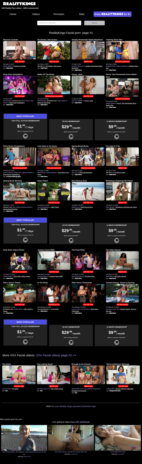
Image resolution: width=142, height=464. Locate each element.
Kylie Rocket (110, 207)
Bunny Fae (17, 172)
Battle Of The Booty (45, 74)
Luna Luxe (83, 389)
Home (13, 14)
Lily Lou (46, 389)
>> (74, 355)
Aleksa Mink (18, 309)
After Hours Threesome (82, 283)
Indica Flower (7, 276)
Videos (36, 14)
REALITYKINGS (19, 4)
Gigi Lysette (62, 101)
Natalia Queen (110, 103)
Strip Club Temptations (13, 74)
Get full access (54, 202)
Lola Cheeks (85, 309)
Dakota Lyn (75, 207)
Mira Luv (74, 172)
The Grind (6, 364)
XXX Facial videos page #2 (54, 355)
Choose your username (53, 96)
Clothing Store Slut (114, 40)
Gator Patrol (42, 181)
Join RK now (19, 96)
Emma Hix (27, 456)
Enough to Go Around (81, 364)
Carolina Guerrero (78, 66)
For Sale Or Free (113, 146)
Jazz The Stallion (77, 101)
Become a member (88, 168)
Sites (82, 14)
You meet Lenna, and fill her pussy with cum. (71, 452)
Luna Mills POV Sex (117, 452)
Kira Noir (40, 389)
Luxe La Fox (76, 309)
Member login (89, 406)
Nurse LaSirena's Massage (117, 364)
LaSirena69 (110, 389)
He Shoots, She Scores (47, 40)
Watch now (88, 61)
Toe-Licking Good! (45, 364)
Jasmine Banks (51, 172)
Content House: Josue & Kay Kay (120, 283)
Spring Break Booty (80, 146)
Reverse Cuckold (10, 40)
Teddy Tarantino (121, 66)
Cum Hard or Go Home (47, 146)
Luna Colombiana (43, 207)
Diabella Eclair (110, 66)
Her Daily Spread (113, 250)
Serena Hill (75, 389)
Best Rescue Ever (79, 181)
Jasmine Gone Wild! (46, 250)
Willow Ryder (41, 101)
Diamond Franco (77, 276)
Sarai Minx (109, 276)
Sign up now (19, 61)
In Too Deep (42, 283)
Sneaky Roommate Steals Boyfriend (87, 40)
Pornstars (58, 14)
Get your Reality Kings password (66, 406)
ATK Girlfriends (82, 422)
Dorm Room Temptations (14, 146)
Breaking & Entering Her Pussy (119, 181)
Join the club (88, 304)
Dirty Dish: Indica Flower (13, 250)
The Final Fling (78, 250)
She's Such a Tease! (12, 283)
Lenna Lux (74, 454)
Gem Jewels (17, 207)
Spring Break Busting (12, 181)
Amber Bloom (7, 66)
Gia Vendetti (7, 101)
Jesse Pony (6, 389)
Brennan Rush (26, 207)
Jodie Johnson (8, 172)
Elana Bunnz (25, 101)
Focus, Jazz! (77, 74)
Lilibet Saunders (27, 172)
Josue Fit (115, 309)
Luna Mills (121, 454)
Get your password (122, 61)
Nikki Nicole (41, 172)
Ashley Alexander (93, 389)
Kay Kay (108, 309)
